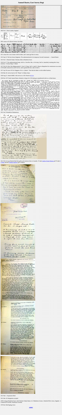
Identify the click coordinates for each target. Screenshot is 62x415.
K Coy (32, 75)
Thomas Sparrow (13, 162)
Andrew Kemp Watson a (48, 161)
